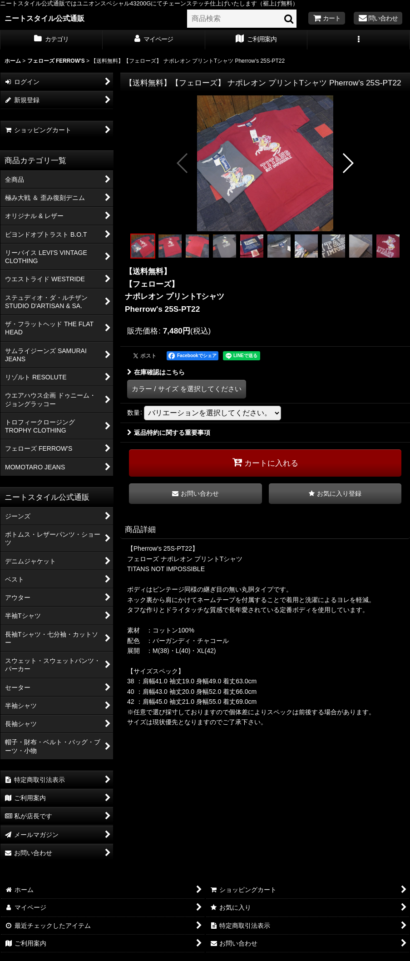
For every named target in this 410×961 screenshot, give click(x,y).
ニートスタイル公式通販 (44, 18)
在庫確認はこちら (156, 372)
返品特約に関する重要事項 (168, 432)
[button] (358, 40)
